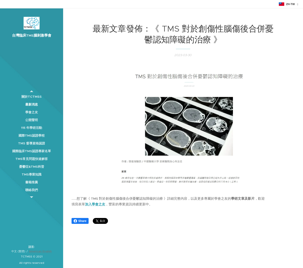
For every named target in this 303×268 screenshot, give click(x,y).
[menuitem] (31, 96)
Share (80, 221)
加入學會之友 (95, 204)
